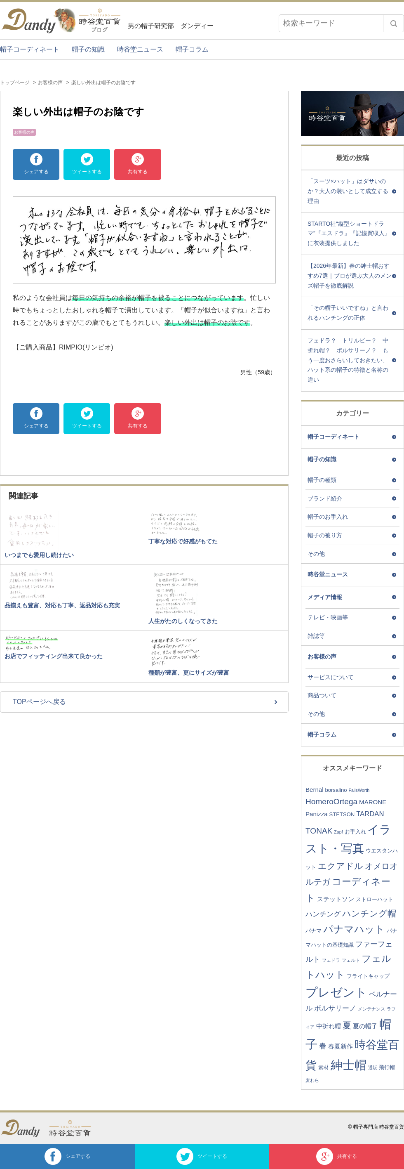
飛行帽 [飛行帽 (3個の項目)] (387, 1067)
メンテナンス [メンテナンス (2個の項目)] (371, 1008)
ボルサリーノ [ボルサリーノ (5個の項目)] (335, 1008)
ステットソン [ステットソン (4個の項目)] (335, 898)
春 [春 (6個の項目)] (322, 1046)
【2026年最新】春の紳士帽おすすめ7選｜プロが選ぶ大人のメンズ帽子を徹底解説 (350, 275)
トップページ (15, 82)
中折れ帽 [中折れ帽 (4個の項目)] (328, 1026)
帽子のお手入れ (328, 516)
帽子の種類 (322, 480)
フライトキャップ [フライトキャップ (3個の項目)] (368, 976)
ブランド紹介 (325, 498)
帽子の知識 (88, 49)
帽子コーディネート (29, 49)
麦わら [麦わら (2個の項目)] (312, 1080)
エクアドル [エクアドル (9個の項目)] (340, 866)
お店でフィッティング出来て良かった (54, 656)
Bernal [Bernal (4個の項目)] (314, 789)
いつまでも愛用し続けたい (39, 555)
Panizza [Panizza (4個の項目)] (316, 813)
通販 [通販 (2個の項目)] (372, 1067)
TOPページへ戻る (39, 701)
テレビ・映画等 (328, 617)
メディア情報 (325, 597)
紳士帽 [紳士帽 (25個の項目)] (348, 1065)
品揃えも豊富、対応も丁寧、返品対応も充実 (62, 605)
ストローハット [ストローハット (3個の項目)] (374, 899)
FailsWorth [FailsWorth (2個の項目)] (358, 790)
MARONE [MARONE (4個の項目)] (372, 801)
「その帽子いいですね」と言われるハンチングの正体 (348, 313)
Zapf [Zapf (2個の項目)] (338, 831)
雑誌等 (316, 636)
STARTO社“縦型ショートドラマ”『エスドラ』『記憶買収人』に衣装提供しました (349, 233)
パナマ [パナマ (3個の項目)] (313, 931)
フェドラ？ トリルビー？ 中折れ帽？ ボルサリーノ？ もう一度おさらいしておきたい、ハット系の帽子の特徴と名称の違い (348, 360)
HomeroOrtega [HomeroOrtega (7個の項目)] (331, 801)
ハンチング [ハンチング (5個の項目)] (323, 914)
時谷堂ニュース (140, 49)
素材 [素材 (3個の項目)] (323, 1067)
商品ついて (322, 695)
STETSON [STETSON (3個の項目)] (342, 814)
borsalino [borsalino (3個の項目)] (336, 790)
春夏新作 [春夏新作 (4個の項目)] (340, 1046)
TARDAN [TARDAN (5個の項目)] (370, 814)
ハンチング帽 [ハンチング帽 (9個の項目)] (369, 913)
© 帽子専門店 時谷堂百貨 (376, 1127)
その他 (316, 553)
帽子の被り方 (325, 535)
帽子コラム (192, 49)
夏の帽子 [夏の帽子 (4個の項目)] (365, 1026)
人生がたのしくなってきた (183, 621)
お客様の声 (50, 82)
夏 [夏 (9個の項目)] (347, 1025)
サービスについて (331, 677)
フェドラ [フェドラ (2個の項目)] (331, 960)
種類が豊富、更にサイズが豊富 (188, 672)
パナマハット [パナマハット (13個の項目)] (354, 929)
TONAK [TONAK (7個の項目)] (318, 831)
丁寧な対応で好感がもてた (183, 541)
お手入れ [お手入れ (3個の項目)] (355, 832)
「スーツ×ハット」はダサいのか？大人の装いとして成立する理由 (348, 191)
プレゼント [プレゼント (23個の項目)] (336, 992)
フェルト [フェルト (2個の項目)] (351, 960)
